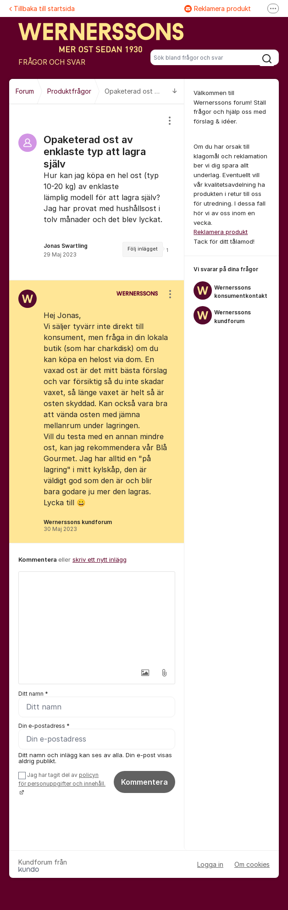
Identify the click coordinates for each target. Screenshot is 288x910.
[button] (145, 673)
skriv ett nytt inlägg (99, 559)
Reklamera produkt (217, 8)
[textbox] (97, 618)
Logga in (210, 864)
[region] (96, 192)
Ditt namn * (33, 693)
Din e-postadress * (44, 725)
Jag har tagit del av (61, 783)
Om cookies (252, 864)
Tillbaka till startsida (42, 8)
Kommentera (144, 782)
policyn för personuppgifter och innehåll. (61, 779)
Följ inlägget (142, 249)
